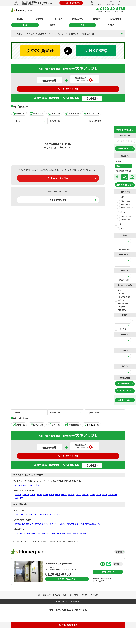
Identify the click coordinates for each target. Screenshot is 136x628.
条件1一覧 (19, 113)
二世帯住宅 (120, 329)
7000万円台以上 (83, 533)
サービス (58, 18)
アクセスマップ (107, 572)
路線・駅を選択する (123, 185)
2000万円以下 (20, 533)
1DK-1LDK (19, 514)
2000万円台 (30, 533)
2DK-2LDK (28, 514)
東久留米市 (112, 494)
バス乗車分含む (122, 280)
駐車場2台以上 (90, 524)
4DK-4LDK (47, 514)
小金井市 (85, 494)
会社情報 (96, 18)
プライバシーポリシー (60, 595)
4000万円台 (51, 533)
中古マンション (124, 216)
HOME (16, 3)
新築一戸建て (123, 201)
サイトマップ (93, 595)
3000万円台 (40, 533)
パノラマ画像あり (122, 297)
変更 (118, 166)
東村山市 (26, 494)
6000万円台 (71, 533)
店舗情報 (117, 564)
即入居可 (80, 524)
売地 (120, 228)
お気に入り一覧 (91, 113)
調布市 (45, 494)
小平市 (32, 494)
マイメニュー (101, 3)
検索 (92, 3)
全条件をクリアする (123, 390)
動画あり (120, 293)
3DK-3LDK (38, 514)
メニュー (120, 3)
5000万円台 (61, 533)
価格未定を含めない (124, 249)
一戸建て (120, 197)
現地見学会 (120, 310)
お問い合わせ (111, 3)
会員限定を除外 (94, 121)
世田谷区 (71, 494)
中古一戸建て (123, 204)
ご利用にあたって (44, 595)
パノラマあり (71, 524)
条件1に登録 (36, 113)
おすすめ (119, 300)
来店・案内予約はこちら (66, 579)
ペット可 (100, 524)
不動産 (19, 542)
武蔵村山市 (19, 498)
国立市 (98, 494)
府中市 (39, 494)
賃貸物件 (53, 25)
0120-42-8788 (58, 574)
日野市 (92, 494)
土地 (118, 224)
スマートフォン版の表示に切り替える (68, 610)
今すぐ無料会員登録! (68, 88)
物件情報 (39, 18)
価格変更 (120, 306)
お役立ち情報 (77, 18)
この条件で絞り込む (123, 148)
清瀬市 (104, 494)
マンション (120, 212)
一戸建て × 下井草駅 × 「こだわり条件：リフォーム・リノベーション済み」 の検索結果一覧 (54, 33)
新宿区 (64, 494)
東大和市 (18, 494)
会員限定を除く (122, 303)
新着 (118, 290)
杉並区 (78, 494)
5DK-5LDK (56, 514)
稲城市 (51, 494)
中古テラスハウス (125, 207)
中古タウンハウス (125, 219)
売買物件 (111, 25)
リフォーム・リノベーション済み (55, 524)
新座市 (57, 494)
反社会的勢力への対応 (78, 595)
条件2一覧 (54, 113)
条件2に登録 (72, 113)
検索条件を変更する (58, 200)
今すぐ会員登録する (71, 3)
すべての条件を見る (123, 383)
